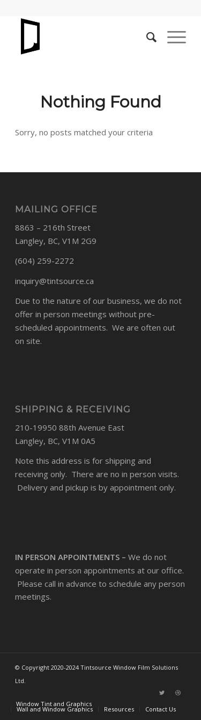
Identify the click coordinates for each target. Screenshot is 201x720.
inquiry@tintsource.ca (54, 280)
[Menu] (171, 37)
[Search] (146, 37)
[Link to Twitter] (162, 693)
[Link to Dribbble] (178, 693)
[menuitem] (54, 704)
